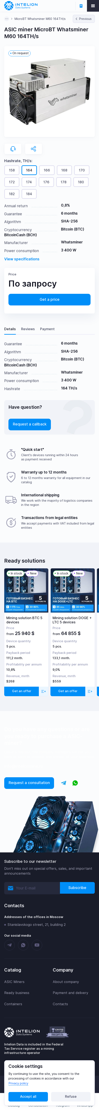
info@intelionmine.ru (23, 766)
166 (47, 170)
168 (64, 170)
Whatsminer (72, 242)
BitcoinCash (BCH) (20, 235)
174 (29, 182)
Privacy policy (18, 1083)
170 (82, 170)
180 (81, 182)
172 (12, 182)
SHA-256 (69, 221)
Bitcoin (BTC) (72, 229)
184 (29, 194)
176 (46, 182)
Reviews (28, 329)
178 (63, 182)
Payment (47, 329)
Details (10, 329)
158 (12, 170)
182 (12, 194)
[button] (49, 91)
